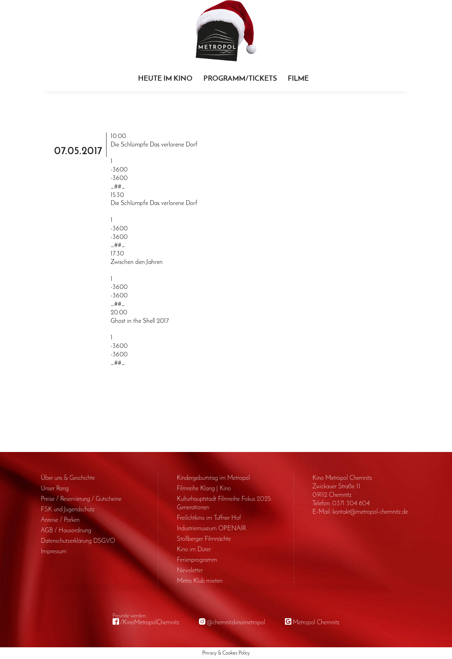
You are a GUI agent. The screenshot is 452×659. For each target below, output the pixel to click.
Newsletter (190, 570)
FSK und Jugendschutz (67, 509)
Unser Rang (55, 488)
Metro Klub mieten (199, 581)
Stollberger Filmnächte (204, 539)
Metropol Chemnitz (316, 622)
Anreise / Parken (60, 520)
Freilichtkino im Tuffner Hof (209, 518)
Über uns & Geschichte (68, 478)
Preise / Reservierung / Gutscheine (81, 499)
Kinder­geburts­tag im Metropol (213, 478)
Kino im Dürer (194, 549)
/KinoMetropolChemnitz (149, 622)
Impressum (54, 551)
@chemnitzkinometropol (236, 622)
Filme (298, 79)
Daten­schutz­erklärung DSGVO (78, 541)
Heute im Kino (165, 79)
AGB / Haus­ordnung (66, 530)
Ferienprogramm (197, 560)
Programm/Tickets (240, 79)
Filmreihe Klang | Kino (204, 488)
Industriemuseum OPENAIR (211, 528)
